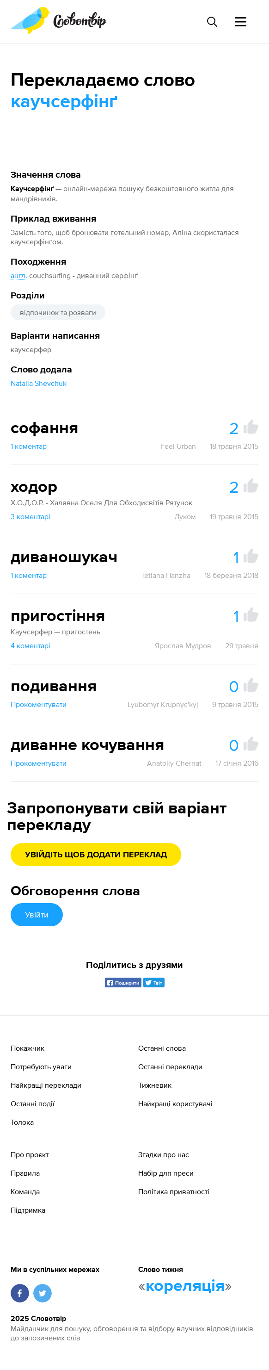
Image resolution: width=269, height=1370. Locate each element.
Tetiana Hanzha (165, 575)
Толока (22, 1122)
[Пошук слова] (211, 21)
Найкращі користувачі (175, 1103)
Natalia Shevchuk (39, 383)
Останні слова (162, 1048)
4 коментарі (30, 645)
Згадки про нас (163, 1154)
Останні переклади (170, 1066)
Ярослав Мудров (183, 645)
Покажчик (27, 1048)
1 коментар (29, 446)
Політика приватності (173, 1191)
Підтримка (28, 1210)
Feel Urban (178, 446)
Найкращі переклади (46, 1085)
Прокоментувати (39, 704)
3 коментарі (30, 516)
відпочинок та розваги (58, 312)
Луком (185, 516)
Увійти (37, 914)
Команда (25, 1191)
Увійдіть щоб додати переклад (96, 855)
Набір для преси (166, 1173)
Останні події (33, 1103)
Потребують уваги (41, 1066)
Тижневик (154, 1085)
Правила (25, 1173)
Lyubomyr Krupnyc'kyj (163, 704)
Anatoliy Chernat (174, 763)
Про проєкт (30, 1154)
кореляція (185, 1286)
